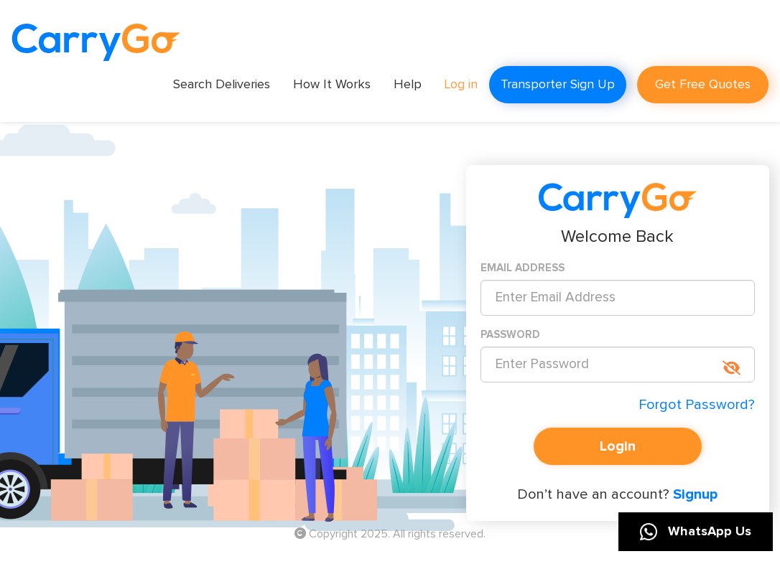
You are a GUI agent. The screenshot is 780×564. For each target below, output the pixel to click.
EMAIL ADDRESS (522, 268)
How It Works (332, 84)
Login (618, 446)
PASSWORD (510, 334)
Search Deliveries (221, 84)
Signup (693, 494)
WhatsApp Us (695, 531)
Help (408, 84)
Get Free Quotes (703, 84)
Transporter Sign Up (558, 84)
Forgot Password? (697, 405)
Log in (461, 84)
